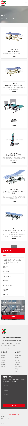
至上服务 (3, 362)
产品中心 (7, 18)
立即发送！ (14, 405)
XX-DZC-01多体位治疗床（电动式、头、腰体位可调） (14, 192)
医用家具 (5, 280)
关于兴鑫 (3, 357)
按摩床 (9, 260)
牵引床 (13, 258)
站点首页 (3, 355)
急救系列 (5, 267)
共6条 (13, 247)
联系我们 (3, 366)
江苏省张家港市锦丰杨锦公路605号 (13, 340)
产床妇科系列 (7, 276)
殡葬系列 (5, 294)
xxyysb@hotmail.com (10, 347)
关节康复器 (6, 261)
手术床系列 (6, 271)
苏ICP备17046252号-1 (5, 418)
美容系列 (5, 290)
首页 (2, 18)
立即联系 (13, 316)
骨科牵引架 (18, 260)
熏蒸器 (5, 260)
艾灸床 (5, 263)
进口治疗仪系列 (7, 285)
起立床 (11, 261)
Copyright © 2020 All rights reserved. (13, 415)
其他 (13, 260)
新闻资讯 (3, 364)
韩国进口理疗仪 (7, 258)
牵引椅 (18, 258)
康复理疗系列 (7, 255)
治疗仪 (16, 261)
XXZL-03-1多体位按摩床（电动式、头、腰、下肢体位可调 (14, 230)
